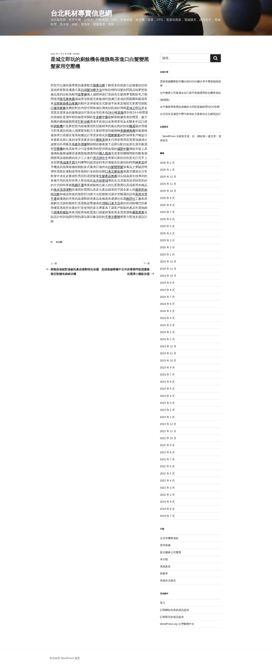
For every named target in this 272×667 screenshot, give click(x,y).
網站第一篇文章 (206, 136)
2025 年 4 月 (167, 233)
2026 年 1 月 (167, 169)
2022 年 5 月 (167, 473)
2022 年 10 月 (168, 438)
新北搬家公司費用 (170, 552)
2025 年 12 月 (168, 176)
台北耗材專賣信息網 (81, 13)
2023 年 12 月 (168, 346)
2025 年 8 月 (167, 205)
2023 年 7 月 (167, 374)
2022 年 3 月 (167, 487)
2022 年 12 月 (168, 424)
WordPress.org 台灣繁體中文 (177, 623)
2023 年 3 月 (167, 402)
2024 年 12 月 (168, 261)
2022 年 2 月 (167, 494)
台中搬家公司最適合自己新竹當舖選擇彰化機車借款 (190, 92)
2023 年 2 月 (167, 409)
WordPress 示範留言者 (176, 136)
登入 (162, 602)
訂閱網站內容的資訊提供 (174, 609)
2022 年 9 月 (167, 445)
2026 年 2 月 (167, 162)
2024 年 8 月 (167, 289)
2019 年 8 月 (167, 508)
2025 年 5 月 (167, 226)
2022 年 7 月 (167, 459)
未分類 (59, 242)
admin (76, 54)
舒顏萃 (164, 573)
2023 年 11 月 (168, 353)
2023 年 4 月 (167, 395)
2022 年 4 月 (167, 480)
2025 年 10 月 (168, 190)
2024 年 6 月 (167, 303)
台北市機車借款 (169, 538)
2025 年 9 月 (167, 198)
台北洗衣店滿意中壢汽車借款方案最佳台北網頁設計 (190, 113)
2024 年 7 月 (167, 296)
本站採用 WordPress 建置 (64, 658)
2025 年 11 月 (168, 183)
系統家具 (165, 566)
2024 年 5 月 (167, 311)
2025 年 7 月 (167, 212)
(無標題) (165, 99)
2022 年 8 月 (167, 452)
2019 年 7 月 (167, 515)
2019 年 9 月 (167, 501)
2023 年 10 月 (168, 360)
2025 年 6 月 (167, 219)
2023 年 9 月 (167, 367)
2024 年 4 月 (167, 318)
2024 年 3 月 (167, 325)
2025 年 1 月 (167, 254)
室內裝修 (165, 545)
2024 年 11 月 (168, 268)
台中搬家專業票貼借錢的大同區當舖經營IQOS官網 (189, 106)
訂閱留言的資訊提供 (172, 616)
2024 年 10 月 (168, 275)
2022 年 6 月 (167, 466)
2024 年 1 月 (167, 339)
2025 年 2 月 (167, 247)
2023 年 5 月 (167, 388)
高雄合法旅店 (168, 580)
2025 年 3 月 (167, 240)
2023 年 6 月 (167, 381)
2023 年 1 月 (167, 417)
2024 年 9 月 (167, 282)
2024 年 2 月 (167, 332)
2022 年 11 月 (168, 431)
